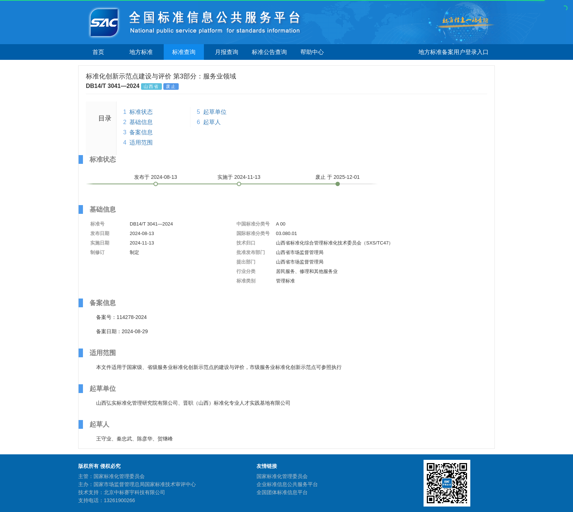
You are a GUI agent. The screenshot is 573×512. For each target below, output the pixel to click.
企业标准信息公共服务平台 (287, 484)
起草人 (212, 122)
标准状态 (141, 112)
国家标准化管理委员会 (282, 476)
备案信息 (141, 132)
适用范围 (141, 142)
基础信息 (141, 122)
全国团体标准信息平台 (282, 492)
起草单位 (215, 112)
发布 (155, 177)
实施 (239, 177)
